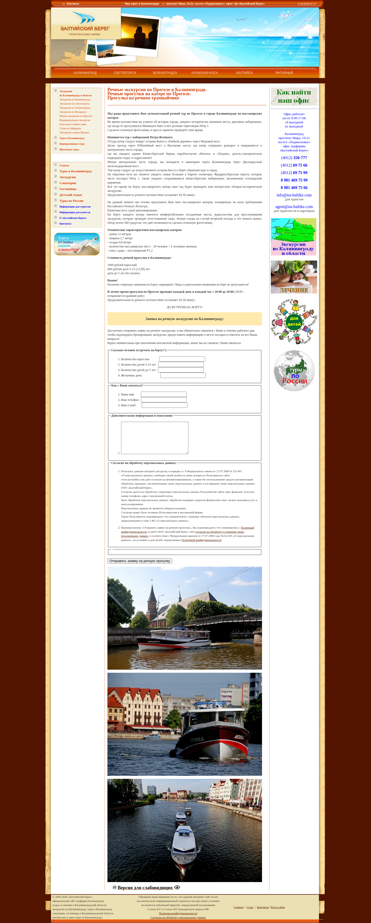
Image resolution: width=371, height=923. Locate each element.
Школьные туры (69, 144)
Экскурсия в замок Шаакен (74, 127)
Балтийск (244, 73)
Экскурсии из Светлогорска (75, 98)
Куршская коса (204, 73)
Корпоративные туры (72, 138)
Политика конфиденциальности (178, 913)
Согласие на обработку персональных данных (178, 917)
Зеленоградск (165, 73)
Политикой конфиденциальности (201, 540)
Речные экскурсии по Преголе (76, 110)
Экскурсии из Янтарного (73, 106)
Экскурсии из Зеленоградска (75, 102)
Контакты (72, 3)
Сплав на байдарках (70, 123)
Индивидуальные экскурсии (75, 114)
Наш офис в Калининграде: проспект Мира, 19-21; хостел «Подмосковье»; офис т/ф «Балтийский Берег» (194, 3)
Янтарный (284, 73)
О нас (250, 907)
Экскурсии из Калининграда (75, 94)
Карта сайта (278, 907)
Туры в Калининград (72, 132)
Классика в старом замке (73, 118)
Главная (64, 160)
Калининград (85, 73)
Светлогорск (125, 73)
